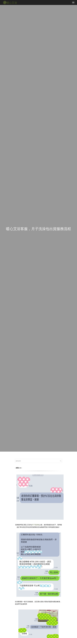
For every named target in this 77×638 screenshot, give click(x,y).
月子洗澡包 (35, 525)
